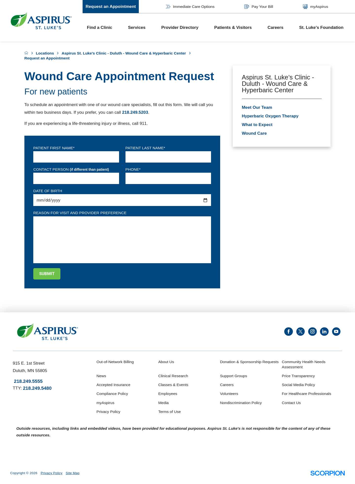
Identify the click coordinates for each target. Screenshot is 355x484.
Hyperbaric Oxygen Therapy (270, 115)
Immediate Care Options (190, 6)
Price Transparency (298, 376)
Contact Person (71, 169)
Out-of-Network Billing (115, 362)
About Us (166, 362)
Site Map (73, 473)
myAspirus (315, 6)
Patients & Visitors (233, 27)
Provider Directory (179, 27)
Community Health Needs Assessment (303, 364)
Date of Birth (47, 191)
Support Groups (233, 376)
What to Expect (257, 124)
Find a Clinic (99, 27)
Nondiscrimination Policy (241, 403)
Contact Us (291, 403)
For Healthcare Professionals (306, 393)
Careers (275, 27)
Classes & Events (173, 385)
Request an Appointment (111, 6)
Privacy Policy (108, 412)
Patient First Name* (53, 148)
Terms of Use (169, 412)
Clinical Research (173, 376)
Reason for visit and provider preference (79, 213)
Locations (45, 53)
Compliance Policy (112, 393)
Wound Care (254, 133)
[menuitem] (103, 27)
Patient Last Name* (145, 148)
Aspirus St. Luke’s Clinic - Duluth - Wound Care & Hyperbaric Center (124, 53)
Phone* (133, 169)
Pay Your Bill (258, 6)
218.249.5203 (135, 112)
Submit (47, 273)
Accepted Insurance (113, 385)
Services (136, 27)
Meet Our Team (257, 107)
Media (163, 403)
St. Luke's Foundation (321, 27)
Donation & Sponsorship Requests (249, 362)
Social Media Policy (298, 385)
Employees (167, 393)
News (101, 376)
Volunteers (229, 393)
